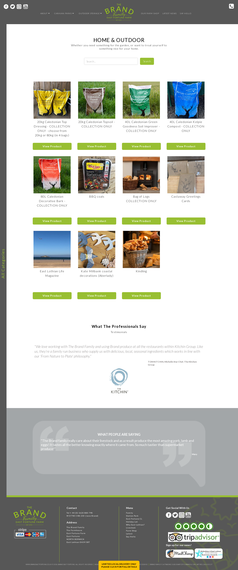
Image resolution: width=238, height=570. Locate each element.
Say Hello (185, 13)
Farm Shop (131, 531)
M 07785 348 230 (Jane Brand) (82, 516)
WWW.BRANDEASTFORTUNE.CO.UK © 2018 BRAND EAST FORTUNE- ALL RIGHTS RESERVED (59, 564)
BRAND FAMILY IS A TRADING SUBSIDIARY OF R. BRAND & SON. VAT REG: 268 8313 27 (181, 564)
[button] (44, 13)
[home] (119, 12)
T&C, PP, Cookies (141, 564)
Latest (129, 533)
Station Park (132, 516)
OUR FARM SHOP (150, 13)
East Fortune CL (134, 519)
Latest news (170, 13)
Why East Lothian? (135, 525)
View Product (52, 146)
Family (129, 513)
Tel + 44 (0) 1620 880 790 (80, 513)
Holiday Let (132, 522)
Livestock (131, 528)
